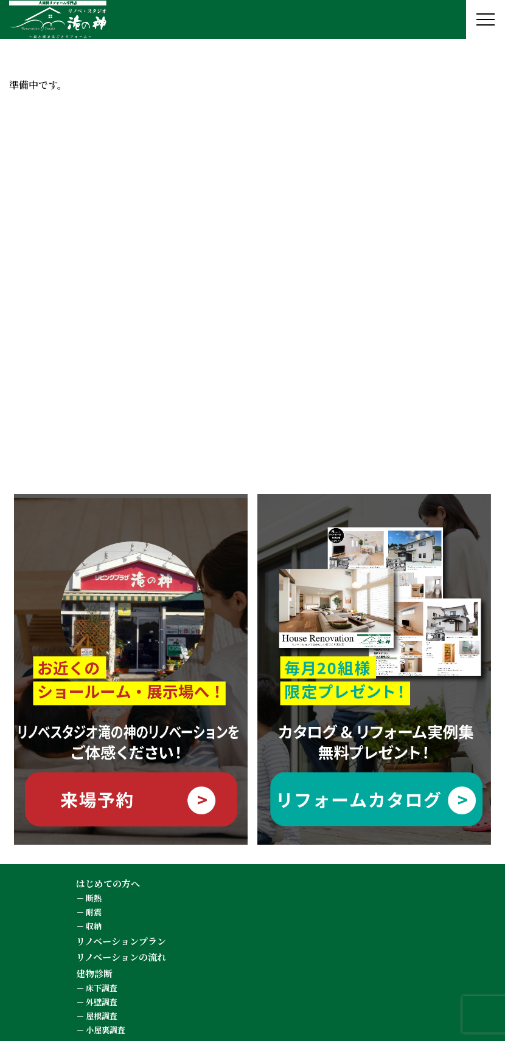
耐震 (94, 912)
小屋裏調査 (105, 1030)
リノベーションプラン (121, 941)
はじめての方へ (108, 883)
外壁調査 (101, 1002)
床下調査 (101, 988)
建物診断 (94, 973)
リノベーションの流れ (121, 956)
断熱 (94, 898)
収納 (94, 926)
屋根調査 (101, 1016)
